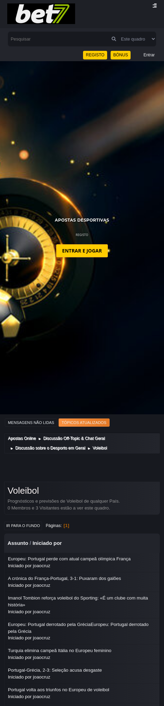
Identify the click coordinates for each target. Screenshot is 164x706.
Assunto (18, 543)
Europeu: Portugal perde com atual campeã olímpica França (69, 558)
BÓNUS (120, 55)
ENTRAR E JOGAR (82, 250)
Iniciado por (47, 543)
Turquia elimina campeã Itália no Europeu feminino (59, 650)
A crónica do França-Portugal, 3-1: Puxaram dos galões (64, 578)
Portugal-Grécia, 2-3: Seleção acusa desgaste (55, 670)
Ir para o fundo (23, 526)
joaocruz (41, 565)
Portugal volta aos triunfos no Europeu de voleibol (58, 689)
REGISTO (95, 55)
